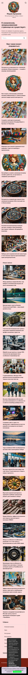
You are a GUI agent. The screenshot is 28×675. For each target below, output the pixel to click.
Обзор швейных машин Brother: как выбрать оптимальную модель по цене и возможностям (13, 283)
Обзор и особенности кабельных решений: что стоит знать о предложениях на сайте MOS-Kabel (13, 541)
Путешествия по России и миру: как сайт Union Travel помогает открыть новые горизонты (14, 471)
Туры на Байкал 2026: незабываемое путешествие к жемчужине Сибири (14, 448)
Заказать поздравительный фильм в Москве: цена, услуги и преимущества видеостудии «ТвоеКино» (14, 614)
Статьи (6, 646)
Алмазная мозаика (9, 626)
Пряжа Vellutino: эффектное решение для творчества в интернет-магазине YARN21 (14, 518)
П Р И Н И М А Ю (17, 671)
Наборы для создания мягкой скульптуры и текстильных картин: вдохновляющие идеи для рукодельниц (14, 255)
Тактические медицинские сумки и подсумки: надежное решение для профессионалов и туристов (13, 330)
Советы (6, 643)
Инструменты (7, 636)
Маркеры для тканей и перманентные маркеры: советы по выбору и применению (12, 148)
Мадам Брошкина (14, 14)
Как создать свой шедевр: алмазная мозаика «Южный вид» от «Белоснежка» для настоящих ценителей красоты (13, 95)
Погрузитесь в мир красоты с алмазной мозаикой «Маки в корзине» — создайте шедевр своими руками (13, 69)
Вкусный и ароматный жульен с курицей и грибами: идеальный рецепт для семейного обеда (12, 494)
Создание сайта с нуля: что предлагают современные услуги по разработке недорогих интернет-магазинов (14, 425)
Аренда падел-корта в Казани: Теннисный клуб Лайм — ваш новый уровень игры (13, 306)
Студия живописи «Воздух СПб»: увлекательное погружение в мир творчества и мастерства (13, 377)
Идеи (5, 630)
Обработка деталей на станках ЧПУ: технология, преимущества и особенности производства (13, 353)
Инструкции (7, 633)
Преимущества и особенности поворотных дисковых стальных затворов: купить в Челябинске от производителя (13, 565)
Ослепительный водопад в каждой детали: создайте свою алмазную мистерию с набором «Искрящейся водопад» (12, 228)
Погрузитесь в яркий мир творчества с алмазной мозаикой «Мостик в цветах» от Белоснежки (13, 200)
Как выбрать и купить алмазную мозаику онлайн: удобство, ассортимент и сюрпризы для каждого (13, 174)
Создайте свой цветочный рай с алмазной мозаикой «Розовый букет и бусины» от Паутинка (12, 121)
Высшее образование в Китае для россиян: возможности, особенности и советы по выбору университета (14, 400)
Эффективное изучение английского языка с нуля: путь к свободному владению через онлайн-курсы (14, 590)
